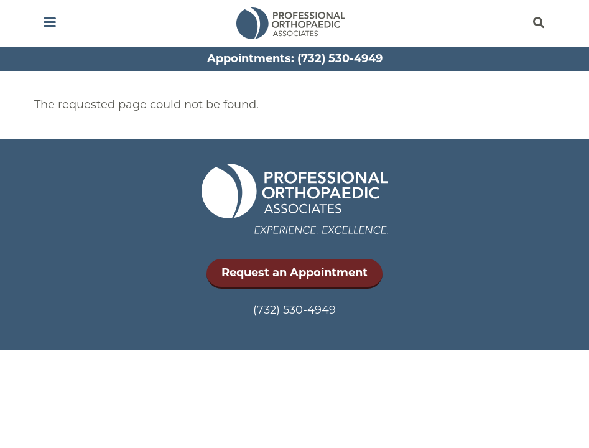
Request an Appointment (294, 272)
